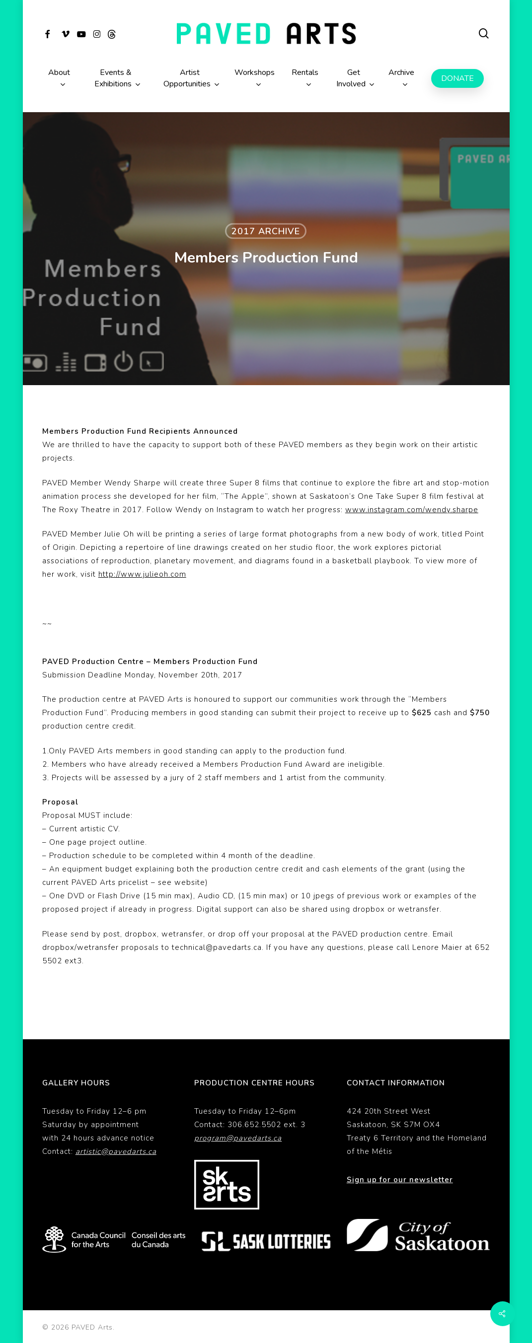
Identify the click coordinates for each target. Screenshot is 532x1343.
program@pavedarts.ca (238, 1138)
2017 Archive (265, 231)
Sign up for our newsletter (400, 1180)
